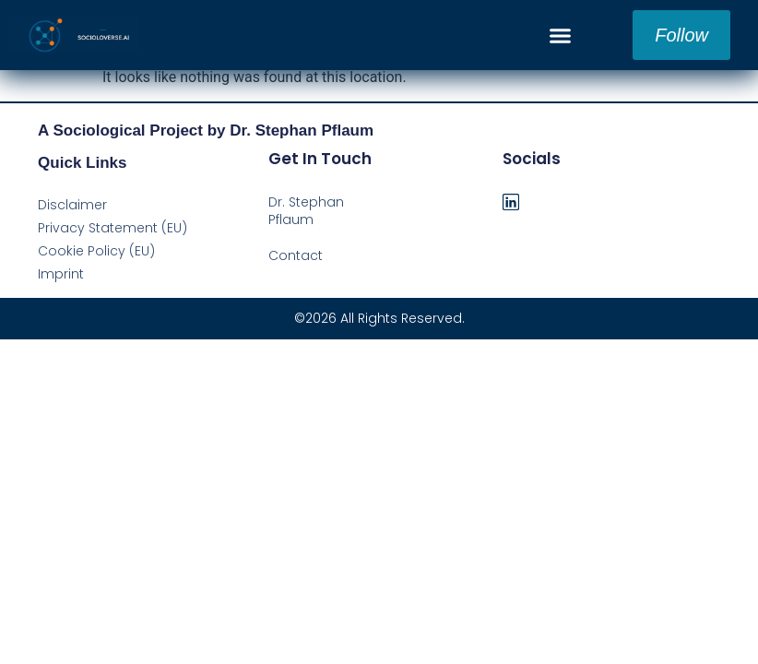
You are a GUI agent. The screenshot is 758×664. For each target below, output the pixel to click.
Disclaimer (72, 205)
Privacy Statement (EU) (112, 228)
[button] (560, 35)
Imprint (61, 274)
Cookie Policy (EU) (96, 251)
